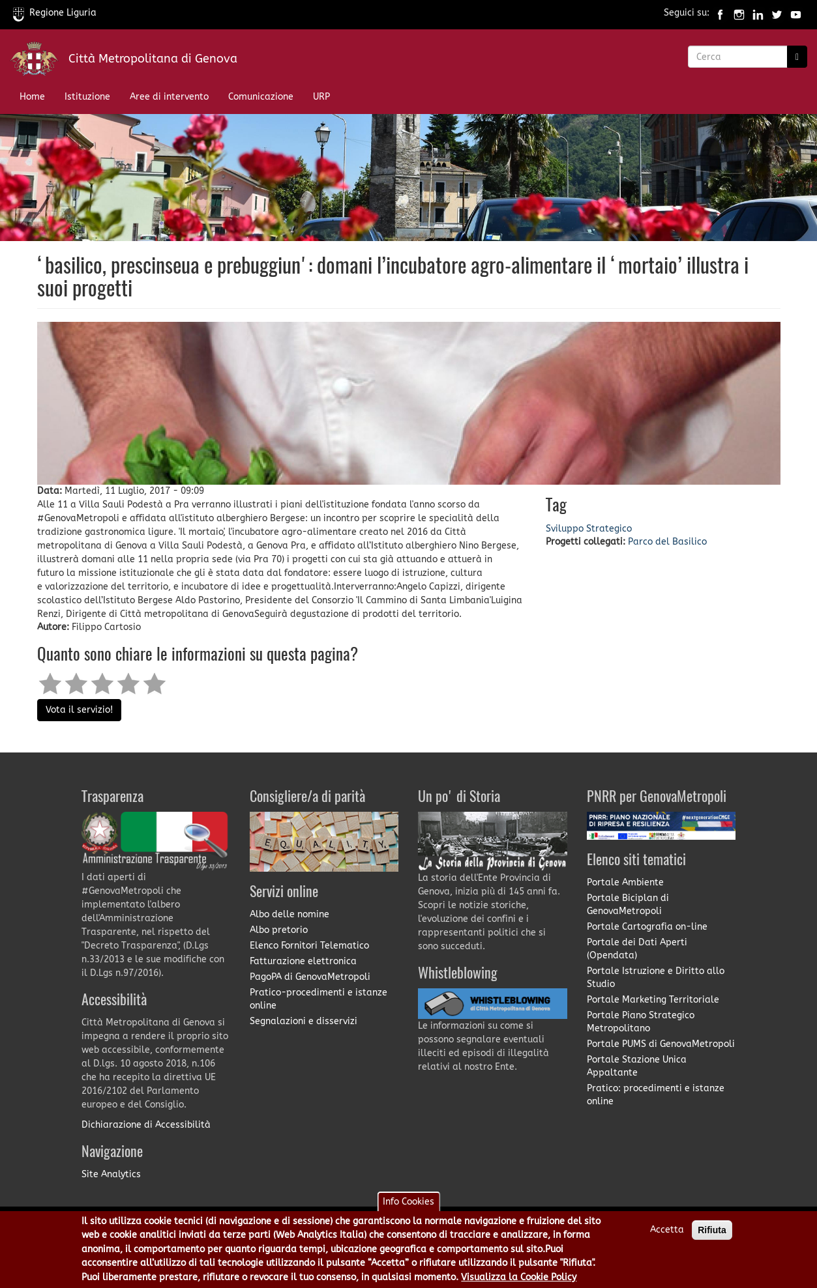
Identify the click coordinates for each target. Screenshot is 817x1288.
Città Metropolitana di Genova (152, 58)
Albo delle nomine (289, 914)
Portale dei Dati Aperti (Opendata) (637, 949)
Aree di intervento (169, 96)
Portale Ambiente (625, 882)
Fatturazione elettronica (303, 961)
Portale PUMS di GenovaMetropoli (661, 1044)
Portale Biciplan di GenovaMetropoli (628, 905)
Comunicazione (260, 96)
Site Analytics (111, 1174)
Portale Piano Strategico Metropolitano (640, 1022)
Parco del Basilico (667, 541)
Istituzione (87, 96)
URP (321, 96)
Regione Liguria (55, 12)
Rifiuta (712, 1235)
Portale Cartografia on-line (647, 926)
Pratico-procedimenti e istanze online (318, 999)
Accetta (667, 1234)
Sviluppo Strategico (589, 528)
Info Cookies (408, 1206)
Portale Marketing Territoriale (653, 999)
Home (32, 96)
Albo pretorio (279, 930)
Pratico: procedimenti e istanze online (655, 1095)
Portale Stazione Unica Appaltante (637, 1066)
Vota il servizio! (79, 709)
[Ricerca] (797, 57)
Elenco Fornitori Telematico (309, 945)
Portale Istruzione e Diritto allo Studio (655, 978)
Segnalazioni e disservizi (303, 1021)
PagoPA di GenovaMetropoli (310, 976)
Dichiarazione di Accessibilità (146, 1124)
